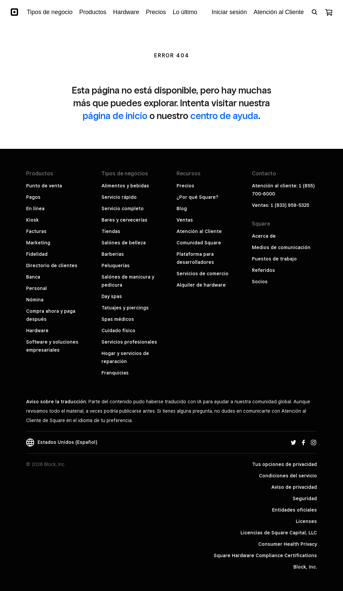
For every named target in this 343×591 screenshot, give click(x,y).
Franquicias (115, 372)
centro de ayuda (224, 115)
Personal (36, 288)
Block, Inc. (305, 567)
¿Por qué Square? (197, 197)
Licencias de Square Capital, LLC (279, 532)
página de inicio (115, 115)
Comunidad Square (199, 242)
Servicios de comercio (202, 273)
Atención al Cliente (199, 231)
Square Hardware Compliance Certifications (265, 555)
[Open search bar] (314, 12)
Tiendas (110, 231)
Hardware (37, 330)
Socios (260, 281)
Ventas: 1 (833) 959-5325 (280, 205)
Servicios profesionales (129, 342)
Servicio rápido (119, 197)
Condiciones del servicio (288, 475)
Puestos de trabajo (274, 258)
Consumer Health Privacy (287, 544)
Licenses (306, 521)
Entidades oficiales (294, 510)
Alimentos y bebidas (125, 185)
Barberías (112, 254)
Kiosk (32, 220)
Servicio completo (122, 208)
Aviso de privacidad (294, 487)
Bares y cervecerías (124, 220)
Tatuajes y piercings (125, 307)
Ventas (185, 220)
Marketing (38, 242)
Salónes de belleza (123, 242)
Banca (33, 277)
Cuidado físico (118, 330)
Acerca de (264, 236)
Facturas (36, 231)
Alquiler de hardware (201, 285)
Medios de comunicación (281, 247)
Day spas (111, 296)
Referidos (263, 270)
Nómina (35, 299)
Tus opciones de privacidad (284, 464)
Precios (185, 185)
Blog (182, 208)
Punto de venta (44, 185)
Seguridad (305, 498)
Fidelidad (37, 254)
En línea (35, 208)
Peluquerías (115, 265)
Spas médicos (117, 319)
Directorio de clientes (51, 265)
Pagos (33, 197)
